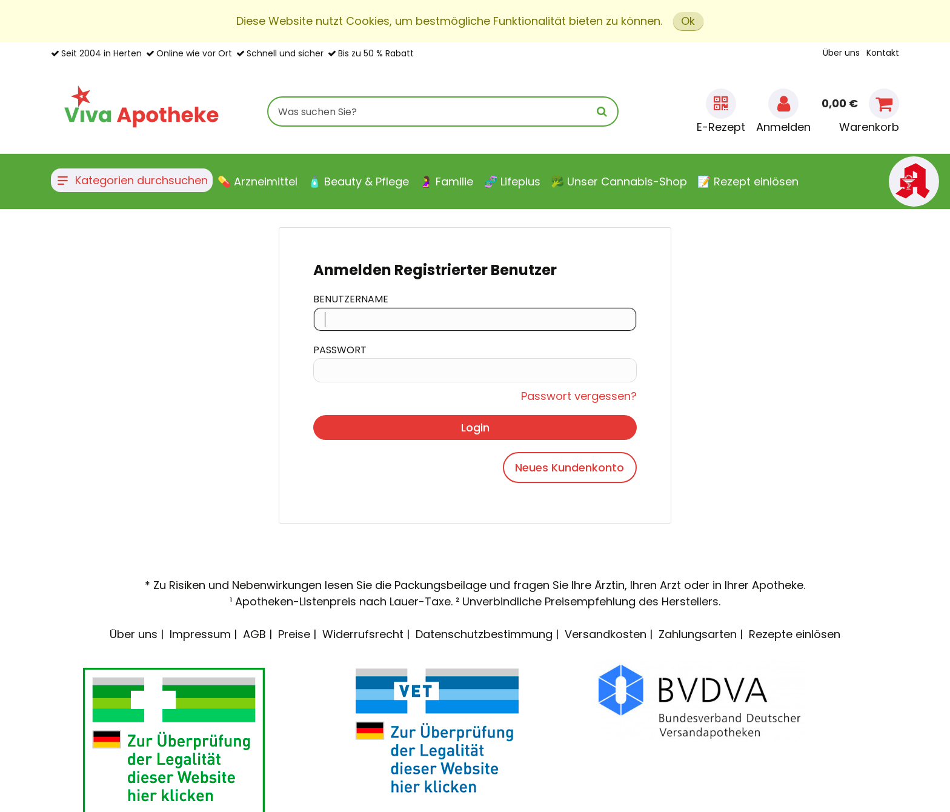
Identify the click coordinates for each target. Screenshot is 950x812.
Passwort (340, 350)
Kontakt (882, 53)
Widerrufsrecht (363, 634)
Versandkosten (605, 634)
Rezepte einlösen (794, 634)
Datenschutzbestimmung (484, 634)
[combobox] (443, 111)
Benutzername (350, 299)
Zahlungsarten (698, 634)
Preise (294, 634)
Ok (688, 20)
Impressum (200, 634)
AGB (254, 634)
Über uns (841, 53)
